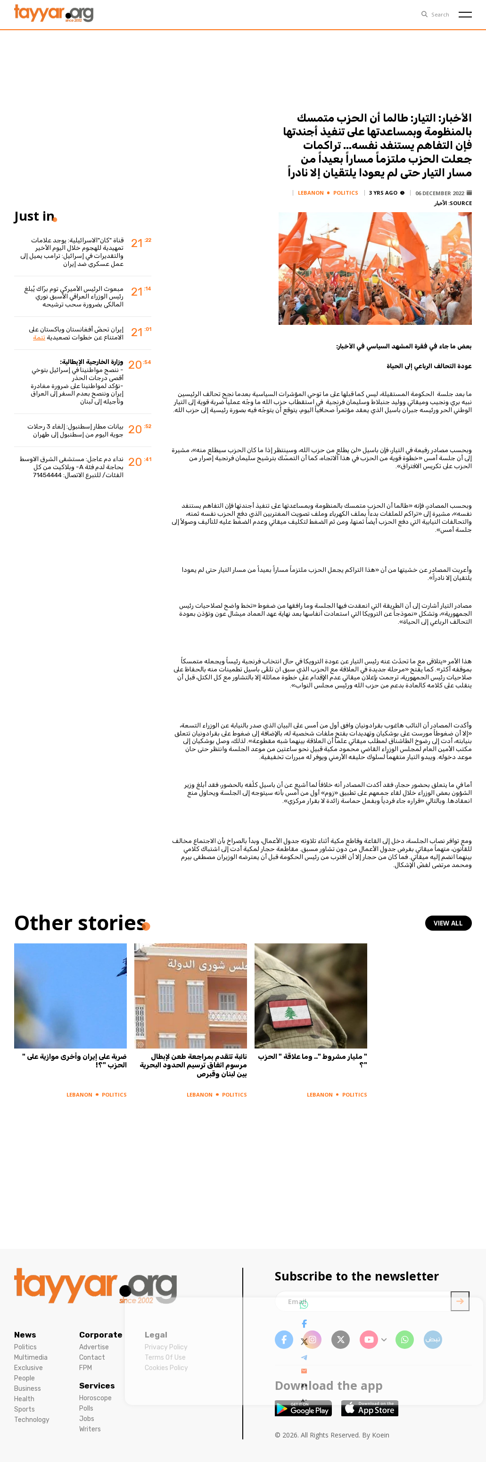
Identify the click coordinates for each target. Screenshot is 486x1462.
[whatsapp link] (404, 1339)
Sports (24, 1409)
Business (27, 1389)
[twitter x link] (340, 1339)
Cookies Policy (166, 1368)
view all (449, 923)
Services (97, 1385)
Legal (156, 1334)
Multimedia (31, 1358)
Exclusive (28, 1368)
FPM (85, 1368)
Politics (25, 1347)
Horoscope (95, 1398)
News (25, 1334)
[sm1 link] (433, 1339)
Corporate (101, 1334)
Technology (31, 1420)
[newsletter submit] (460, 1301)
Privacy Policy (166, 1347)
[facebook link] (284, 1339)
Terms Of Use (165, 1358)
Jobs (86, 1419)
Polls (86, 1408)
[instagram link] (312, 1339)
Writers (90, 1429)
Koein (380, 1434)
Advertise (94, 1347)
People (24, 1378)
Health (24, 1399)
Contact (92, 1358)
